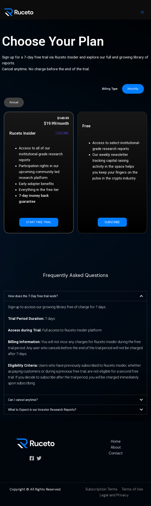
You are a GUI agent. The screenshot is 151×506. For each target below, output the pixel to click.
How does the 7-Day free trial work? (33, 296)
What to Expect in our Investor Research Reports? (42, 410)
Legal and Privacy (114, 495)
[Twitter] (39, 458)
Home (116, 441)
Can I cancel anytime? (23, 400)
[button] (133, 89)
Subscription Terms (101, 489)
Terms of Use (132, 489)
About (116, 447)
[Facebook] (31, 458)
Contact (116, 453)
